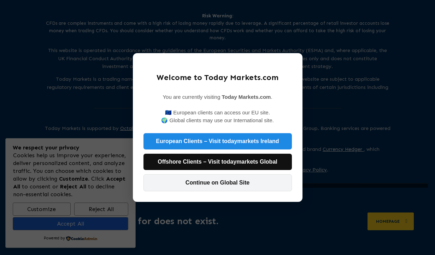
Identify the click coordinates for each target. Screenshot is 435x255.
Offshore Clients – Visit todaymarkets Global (217, 162)
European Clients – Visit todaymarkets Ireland (217, 141)
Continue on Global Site (217, 183)
